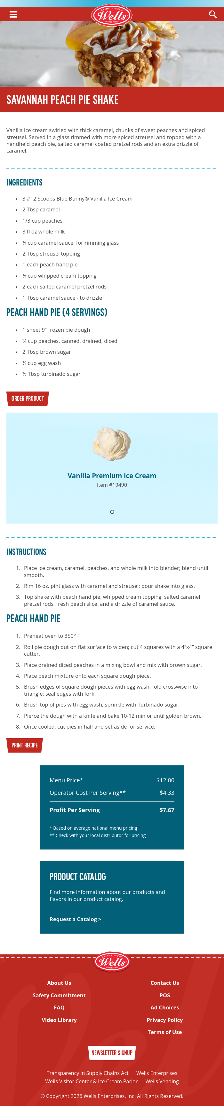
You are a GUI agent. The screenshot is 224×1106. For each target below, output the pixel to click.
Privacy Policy (165, 1019)
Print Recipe (25, 746)
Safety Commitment (59, 995)
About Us (59, 982)
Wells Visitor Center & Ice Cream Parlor (91, 1081)
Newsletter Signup (112, 1053)
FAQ (59, 1007)
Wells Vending (162, 1081)
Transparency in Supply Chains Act (88, 1073)
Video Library (59, 1019)
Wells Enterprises (156, 1073)
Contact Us (164, 982)
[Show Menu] (13, 14)
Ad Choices (164, 1007)
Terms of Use (165, 1032)
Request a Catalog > (75, 919)
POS (165, 995)
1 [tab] (112, 512)
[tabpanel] (112, 468)
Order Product (28, 399)
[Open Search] (213, 15)
